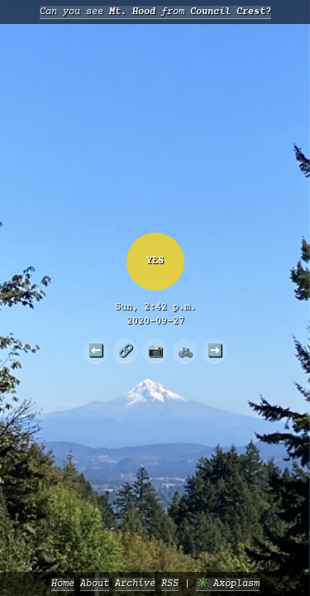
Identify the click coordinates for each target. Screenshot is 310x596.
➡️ (214, 350)
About (94, 584)
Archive (135, 584)
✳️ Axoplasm (228, 584)
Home (62, 584)
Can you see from (155, 12)
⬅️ (95, 350)
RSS (170, 584)
